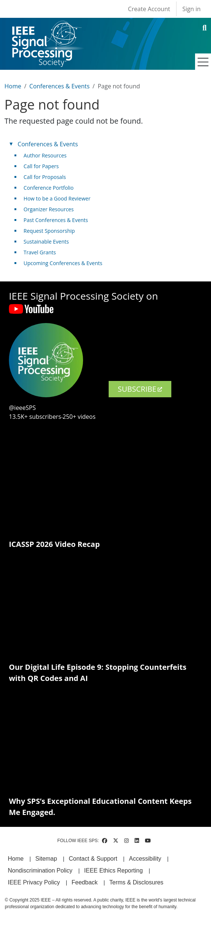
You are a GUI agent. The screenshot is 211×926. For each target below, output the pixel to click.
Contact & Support (93, 858)
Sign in (191, 9)
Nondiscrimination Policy (40, 870)
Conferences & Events (59, 86)
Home (12, 86)
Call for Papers (41, 166)
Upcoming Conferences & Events (63, 263)
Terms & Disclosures (136, 882)
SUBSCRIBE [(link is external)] (140, 389)
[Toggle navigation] (203, 62)
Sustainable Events (46, 241)
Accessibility (145, 858)
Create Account (149, 9)
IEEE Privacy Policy (34, 882)
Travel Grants (40, 252)
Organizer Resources (49, 209)
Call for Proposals (45, 176)
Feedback (85, 882)
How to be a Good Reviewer (57, 198)
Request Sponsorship (49, 230)
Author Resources (45, 155)
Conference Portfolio (49, 187)
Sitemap (46, 858)
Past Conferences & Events (56, 220)
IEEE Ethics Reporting (113, 870)
